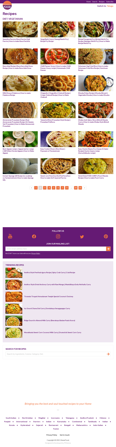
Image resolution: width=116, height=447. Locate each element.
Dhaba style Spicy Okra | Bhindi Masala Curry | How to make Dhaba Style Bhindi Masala (93, 122)
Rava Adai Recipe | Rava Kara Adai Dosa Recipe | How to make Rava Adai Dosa (18, 67)
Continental (77, 421)
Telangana (70, 418)
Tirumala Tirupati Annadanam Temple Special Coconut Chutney (48, 296)
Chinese (103, 418)
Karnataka (61, 421)
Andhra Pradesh (87, 418)
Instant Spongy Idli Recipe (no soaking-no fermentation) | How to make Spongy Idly (18, 178)
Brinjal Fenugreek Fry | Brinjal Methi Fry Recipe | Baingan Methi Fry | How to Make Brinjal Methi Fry (94, 41)
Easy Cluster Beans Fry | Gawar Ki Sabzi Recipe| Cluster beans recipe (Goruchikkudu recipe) (93, 151)
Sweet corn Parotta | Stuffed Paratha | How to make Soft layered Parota (55, 177)
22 (76, 188)
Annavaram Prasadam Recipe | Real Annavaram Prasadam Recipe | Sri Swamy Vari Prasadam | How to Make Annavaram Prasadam (19, 123)
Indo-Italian (98, 425)
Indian (48, 421)
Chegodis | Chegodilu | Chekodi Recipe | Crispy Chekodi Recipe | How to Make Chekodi (55, 95)
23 (80, 188)
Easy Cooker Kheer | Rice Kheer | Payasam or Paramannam (52, 150)
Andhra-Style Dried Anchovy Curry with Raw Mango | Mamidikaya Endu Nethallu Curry (57, 284)
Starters (36, 421)
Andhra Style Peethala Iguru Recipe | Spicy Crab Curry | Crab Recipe (49, 272)
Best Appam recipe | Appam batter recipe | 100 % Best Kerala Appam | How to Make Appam (18, 151)
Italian (105, 421)
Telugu (110, 6)
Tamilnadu (92, 421)
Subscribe (109, 2)
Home (88, 2)
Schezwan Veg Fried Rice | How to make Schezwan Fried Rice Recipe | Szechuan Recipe (93, 68)
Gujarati (39, 425)
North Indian (27, 418)
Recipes (102, 2)
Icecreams (55, 418)
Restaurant (53, 425)
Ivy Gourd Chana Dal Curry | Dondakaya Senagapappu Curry (47, 308)
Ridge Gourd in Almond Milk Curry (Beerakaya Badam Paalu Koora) (49, 320)
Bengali (67, 425)
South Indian (11, 418)
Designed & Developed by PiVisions (58, 443)
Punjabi (7, 421)
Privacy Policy (35, 253)
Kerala (12, 425)
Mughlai (42, 418)
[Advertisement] (58, 208)
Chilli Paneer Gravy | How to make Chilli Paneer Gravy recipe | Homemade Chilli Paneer (55, 68)
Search (94, 2)
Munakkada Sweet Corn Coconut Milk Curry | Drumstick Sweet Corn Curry (52, 332)
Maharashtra (81, 425)
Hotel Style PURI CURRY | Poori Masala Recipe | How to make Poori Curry (93, 177)
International (21, 421)
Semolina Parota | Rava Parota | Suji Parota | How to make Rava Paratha (16, 40)
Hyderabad (25, 425)
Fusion (56, 429)
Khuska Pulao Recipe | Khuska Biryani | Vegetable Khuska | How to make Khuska (93, 94)
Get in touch (65, 435)
